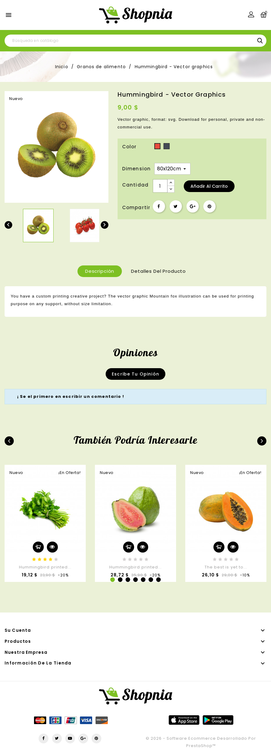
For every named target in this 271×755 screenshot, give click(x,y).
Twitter (57, 738)
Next (261, 441)
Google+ (192, 206)
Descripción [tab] (99, 271)
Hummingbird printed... (45, 567)
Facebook (43, 738)
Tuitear (176, 206)
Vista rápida (52, 547)
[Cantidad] (160, 186)
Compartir (159, 206)
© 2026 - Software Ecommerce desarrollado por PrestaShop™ (201, 742)
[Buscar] (135, 41)
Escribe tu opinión (135, 374)
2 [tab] (120, 579)
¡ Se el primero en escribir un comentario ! (70, 396)
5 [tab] (143, 579)
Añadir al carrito (209, 186)
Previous (9, 441)
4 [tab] (135, 579)
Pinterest (209, 206)
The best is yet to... (226, 567)
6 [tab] (151, 579)
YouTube (70, 738)
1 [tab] (112, 579)
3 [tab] (128, 579)
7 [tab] (158, 579)
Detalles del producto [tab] (158, 271)
